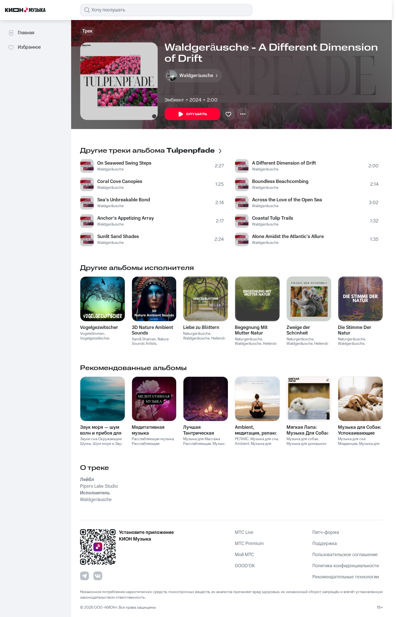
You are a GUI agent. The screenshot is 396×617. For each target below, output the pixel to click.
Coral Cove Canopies (119, 181)
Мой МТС (244, 554)
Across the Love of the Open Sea (287, 200)
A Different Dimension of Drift (284, 163)
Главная (21, 32)
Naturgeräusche (196, 333)
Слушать (192, 114)
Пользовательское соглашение (345, 554)
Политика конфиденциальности (345, 566)
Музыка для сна (264, 439)
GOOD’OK (245, 566)
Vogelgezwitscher (94, 338)
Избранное (24, 47)
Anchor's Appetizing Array (125, 218)
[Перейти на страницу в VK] (97, 575)
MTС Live (244, 532)
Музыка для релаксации (253, 446)
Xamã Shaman (144, 339)
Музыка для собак (302, 439)
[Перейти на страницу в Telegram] (84, 575)
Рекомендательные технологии (345, 577)
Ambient (242, 444)
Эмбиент (174, 100)
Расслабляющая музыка (153, 439)
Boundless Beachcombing (280, 181)
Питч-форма (325, 532)
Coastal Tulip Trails (272, 218)
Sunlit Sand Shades (118, 236)
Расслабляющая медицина (146, 446)
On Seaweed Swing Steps (124, 163)
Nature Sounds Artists (150, 341)
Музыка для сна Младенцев (351, 441)
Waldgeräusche (110, 169)
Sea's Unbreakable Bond (123, 200)
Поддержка (324, 543)
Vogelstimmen (92, 333)
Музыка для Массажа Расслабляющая (201, 441)
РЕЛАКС (242, 439)
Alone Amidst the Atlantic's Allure (288, 236)
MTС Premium (249, 543)
